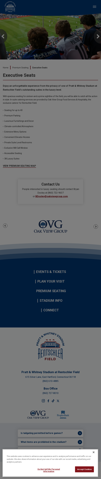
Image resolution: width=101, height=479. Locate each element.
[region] (50, 463)
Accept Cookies (84, 469)
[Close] (93, 452)
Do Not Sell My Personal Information (49, 470)
